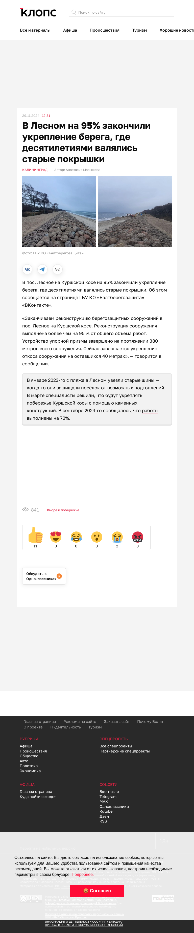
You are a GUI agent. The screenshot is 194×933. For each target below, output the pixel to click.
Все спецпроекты (116, 746)
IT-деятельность (65, 727)
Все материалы (35, 30)
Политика (29, 765)
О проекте (33, 727)
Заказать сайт (117, 721)
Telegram (108, 796)
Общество (29, 755)
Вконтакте (109, 791)
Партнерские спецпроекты (125, 751)
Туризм (139, 30)
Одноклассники (114, 806)
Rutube (106, 811)
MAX (104, 801)
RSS (103, 821)
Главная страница (39, 721)
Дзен (104, 816)
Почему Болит (150, 721)
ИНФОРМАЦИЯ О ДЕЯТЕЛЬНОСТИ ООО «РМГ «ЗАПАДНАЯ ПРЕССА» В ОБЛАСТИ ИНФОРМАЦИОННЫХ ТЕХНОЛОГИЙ (84, 923)
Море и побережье (64, 510)
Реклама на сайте (79, 721)
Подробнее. (83, 874)
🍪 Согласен (97, 890)
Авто (24, 761)
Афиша (70, 30)
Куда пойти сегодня (38, 796)
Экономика (30, 770)
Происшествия (104, 30)
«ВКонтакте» (36, 305)
